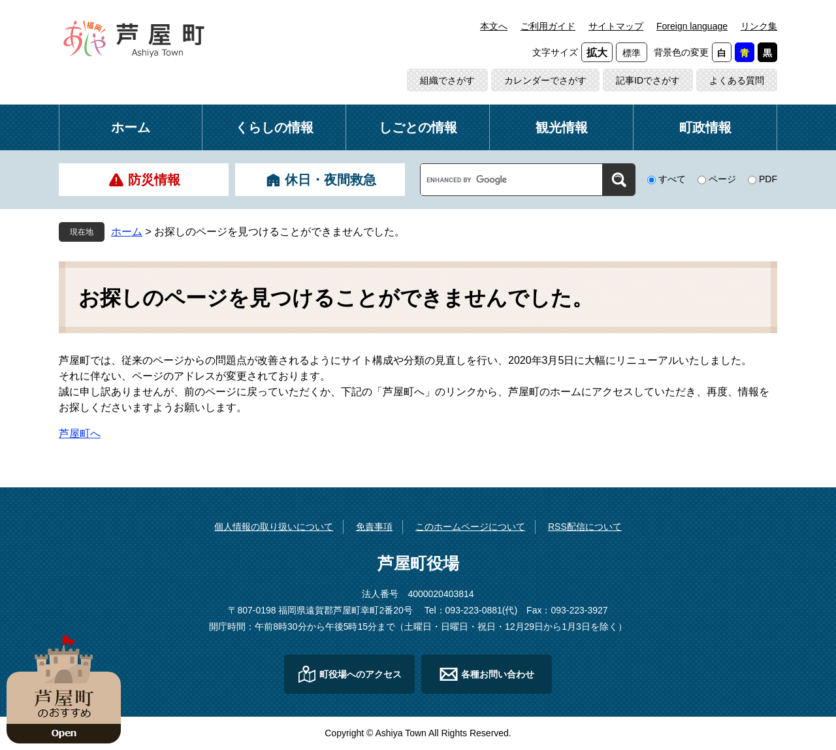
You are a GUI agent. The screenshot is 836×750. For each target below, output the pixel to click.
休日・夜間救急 (330, 179)
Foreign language (692, 26)
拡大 (597, 52)
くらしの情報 (274, 127)
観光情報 (562, 127)
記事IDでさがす (648, 80)
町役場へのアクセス (360, 674)
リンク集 (759, 26)
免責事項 (374, 526)
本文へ (493, 26)
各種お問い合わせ (497, 674)
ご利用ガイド (548, 26)
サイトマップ (615, 26)
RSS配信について (585, 526)
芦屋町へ (80, 433)
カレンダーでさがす (545, 80)
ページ (722, 179)
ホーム (130, 127)
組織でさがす (447, 80)
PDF (768, 179)
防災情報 (154, 179)
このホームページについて (470, 526)
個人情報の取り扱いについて (273, 526)
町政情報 (705, 127)
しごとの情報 (418, 127)
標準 (631, 53)
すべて (672, 179)
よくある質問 (736, 80)
